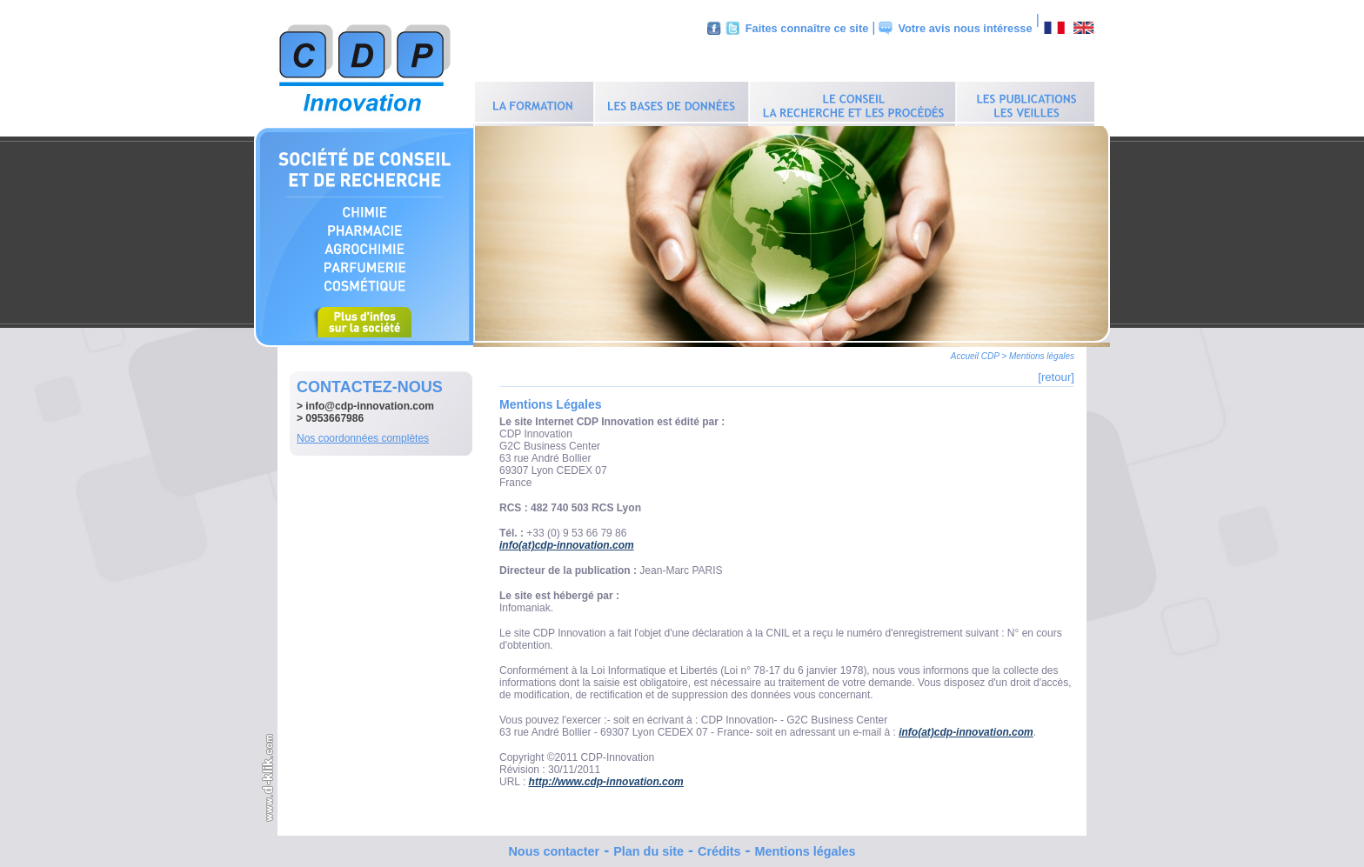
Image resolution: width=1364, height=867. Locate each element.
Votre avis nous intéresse (965, 28)
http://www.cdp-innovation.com (606, 777)
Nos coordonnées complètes (363, 434)
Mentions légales (805, 847)
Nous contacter (553, 847)
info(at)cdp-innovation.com (566, 541)
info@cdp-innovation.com (369, 402)
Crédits (719, 847)
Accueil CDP (975, 352)
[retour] (1056, 372)
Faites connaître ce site (807, 28)
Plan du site (648, 847)
